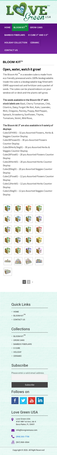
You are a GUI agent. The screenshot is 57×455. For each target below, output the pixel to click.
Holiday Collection (15, 42)
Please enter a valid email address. (27, 373)
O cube (16, 348)
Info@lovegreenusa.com (26, 430)
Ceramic (34, 42)
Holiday (17, 352)
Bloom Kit (20, 27)
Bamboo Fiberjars (14, 34)
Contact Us (11, 50)
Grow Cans (36, 27)
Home (7, 27)
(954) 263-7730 (22, 436)
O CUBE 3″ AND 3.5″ (38, 34)
